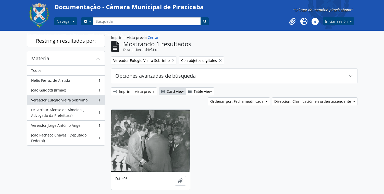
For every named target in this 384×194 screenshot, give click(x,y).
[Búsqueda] (147, 21)
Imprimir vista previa (134, 91)
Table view (200, 91)
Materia (40, 58)
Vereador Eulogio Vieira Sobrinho (66, 101)
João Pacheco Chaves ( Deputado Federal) (66, 138)
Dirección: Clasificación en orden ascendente (313, 101)
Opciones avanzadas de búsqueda (155, 75)
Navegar (64, 21)
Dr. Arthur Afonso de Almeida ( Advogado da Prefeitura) (66, 112)
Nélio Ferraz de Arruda (66, 81)
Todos (36, 70)
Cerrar (153, 37)
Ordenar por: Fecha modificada (237, 101)
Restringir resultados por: (66, 40)
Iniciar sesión (337, 21)
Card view (172, 91)
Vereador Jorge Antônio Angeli (66, 126)
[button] (292, 21)
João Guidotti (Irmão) (66, 91)
